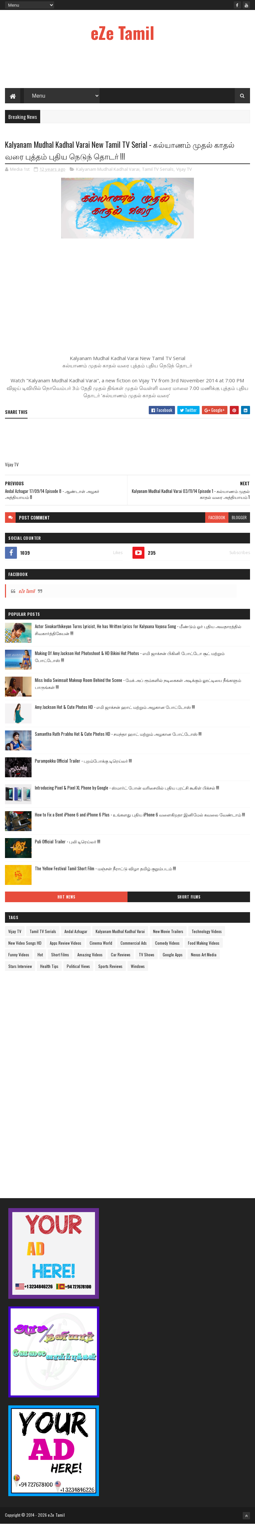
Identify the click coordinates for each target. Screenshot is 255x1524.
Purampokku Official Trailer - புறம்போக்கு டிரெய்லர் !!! (83, 760)
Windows (138, 966)
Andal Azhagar (75, 931)
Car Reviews (120, 954)
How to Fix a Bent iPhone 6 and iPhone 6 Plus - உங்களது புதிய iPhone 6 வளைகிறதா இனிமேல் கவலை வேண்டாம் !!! (140, 814)
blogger (239, 517)
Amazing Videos (90, 954)
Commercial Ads (134, 943)
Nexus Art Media (203, 954)
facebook (217, 517)
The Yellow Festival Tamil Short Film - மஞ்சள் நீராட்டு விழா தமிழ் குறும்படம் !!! (105, 868)
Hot (40, 954)
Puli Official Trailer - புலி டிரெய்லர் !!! (67, 841)
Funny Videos (18, 954)
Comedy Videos (167, 943)
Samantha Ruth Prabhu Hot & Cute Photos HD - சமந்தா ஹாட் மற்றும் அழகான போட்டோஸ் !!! (118, 733)
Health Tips (49, 966)
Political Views (78, 966)
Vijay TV (184, 169)
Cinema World (101, 943)
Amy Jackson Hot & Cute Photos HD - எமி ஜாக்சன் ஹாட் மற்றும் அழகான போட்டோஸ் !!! (115, 707)
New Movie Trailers (168, 931)
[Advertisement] (127, 66)
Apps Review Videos (65, 943)
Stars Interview (20, 966)
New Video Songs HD (25, 943)
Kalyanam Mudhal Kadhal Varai (107, 169)
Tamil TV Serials (158, 169)
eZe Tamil (122, 32)
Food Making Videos (203, 943)
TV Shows (146, 954)
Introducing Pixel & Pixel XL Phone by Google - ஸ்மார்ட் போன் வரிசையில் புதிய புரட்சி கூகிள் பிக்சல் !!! (127, 787)
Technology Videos (207, 931)
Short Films (189, 897)
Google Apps (173, 954)
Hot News (66, 897)
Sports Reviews (110, 966)
